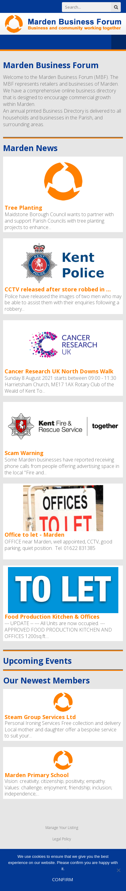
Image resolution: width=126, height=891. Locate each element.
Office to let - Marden (34, 534)
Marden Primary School (37, 775)
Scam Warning (24, 453)
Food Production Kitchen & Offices (52, 616)
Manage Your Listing (61, 827)
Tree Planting (23, 207)
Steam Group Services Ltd (40, 717)
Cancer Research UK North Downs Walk (59, 371)
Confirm (62, 879)
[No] (118, 870)
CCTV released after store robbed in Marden (60, 289)
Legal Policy (61, 839)
